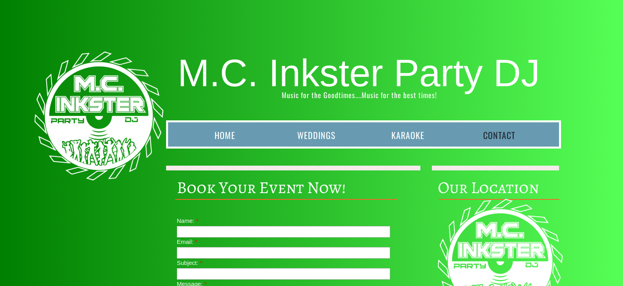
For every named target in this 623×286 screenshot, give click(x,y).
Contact (499, 135)
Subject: (189, 262)
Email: (187, 241)
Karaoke (407, 135)
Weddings (316, 135)
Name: (187, 220)
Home (225, 135)
